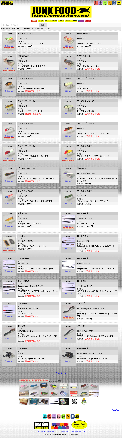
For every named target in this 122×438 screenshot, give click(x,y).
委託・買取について (54, 431)
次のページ (61, 373)
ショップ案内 (40, 431)
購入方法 (65, 431)
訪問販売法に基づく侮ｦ (78, 431)
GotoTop (115, 410)
